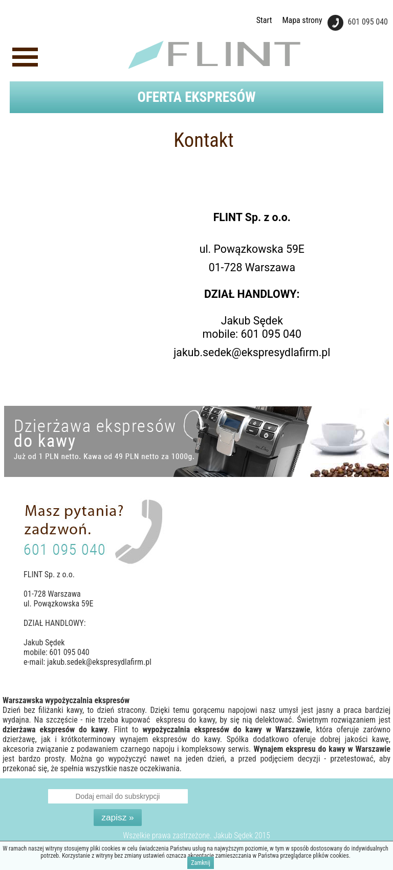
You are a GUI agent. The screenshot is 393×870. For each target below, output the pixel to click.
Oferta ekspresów (196, 97)
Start (264, 20)
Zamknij (200, 863)
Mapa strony (302, 20)
